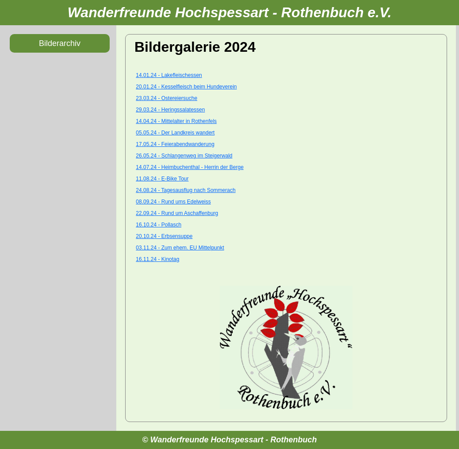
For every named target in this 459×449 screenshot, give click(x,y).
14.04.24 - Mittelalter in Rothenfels (176, 121)
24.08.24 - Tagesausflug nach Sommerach (185, 190)
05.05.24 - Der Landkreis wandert (175, 133)
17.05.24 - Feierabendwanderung (175, 144)
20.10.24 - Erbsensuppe (164, 236)
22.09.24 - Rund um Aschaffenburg (177, 213)
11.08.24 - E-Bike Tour (162, 179)
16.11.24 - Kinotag (157, 259)
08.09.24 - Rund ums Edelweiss (173, 202)
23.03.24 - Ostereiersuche (166, 98)
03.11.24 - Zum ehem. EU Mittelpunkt (180, 248)
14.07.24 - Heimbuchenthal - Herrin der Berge (189, 167)
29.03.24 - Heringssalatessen (170, 110)
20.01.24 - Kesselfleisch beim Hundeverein (186, 87)
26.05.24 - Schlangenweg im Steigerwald (184, 156)
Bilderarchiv (59, 43)
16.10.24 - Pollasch (158, 225)
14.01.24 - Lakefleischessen (169, 75)
